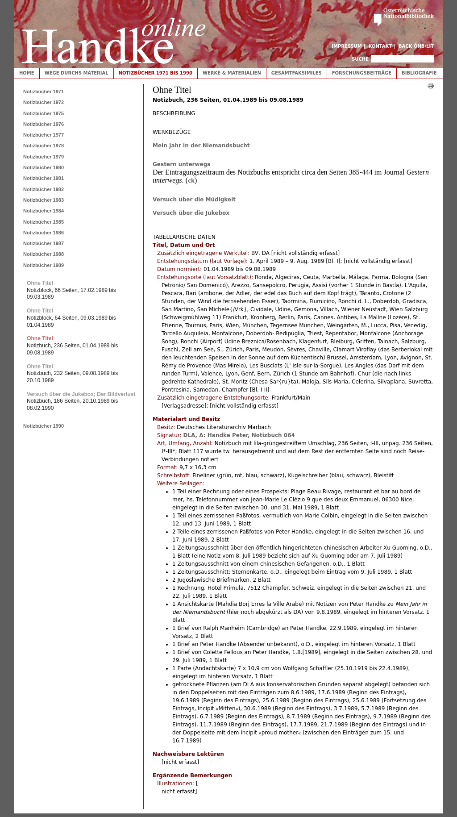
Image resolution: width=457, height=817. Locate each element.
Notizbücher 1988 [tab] (43, 254)
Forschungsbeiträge (361, 73)
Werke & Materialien (232, 73)
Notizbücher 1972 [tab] (43, 102)
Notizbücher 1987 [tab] (43, 243)
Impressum (347, 46)
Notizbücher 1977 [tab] (43, 135)
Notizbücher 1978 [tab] (43, 145)
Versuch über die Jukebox (191, 213)
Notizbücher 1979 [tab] (43, 156)
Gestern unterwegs (181, 164)
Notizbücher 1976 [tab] (43, 124)
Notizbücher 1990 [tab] (43, 426)
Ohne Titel (40, 283)
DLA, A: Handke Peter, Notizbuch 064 (239, 435)
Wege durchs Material (76, 73)
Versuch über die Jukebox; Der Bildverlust (81, 394)
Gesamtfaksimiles (296, 73)
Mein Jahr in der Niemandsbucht (201, 145)
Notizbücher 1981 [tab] (43, 178)
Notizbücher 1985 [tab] (43, 222)
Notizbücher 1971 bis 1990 (155, 73)
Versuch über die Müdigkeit (194, 199)
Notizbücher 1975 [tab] (43, 113)
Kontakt (380, 46)
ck (191, 181)
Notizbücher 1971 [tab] (43, 91)
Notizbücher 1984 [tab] (43, 210)
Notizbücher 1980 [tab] (43, 167)
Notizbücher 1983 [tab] (43, 200)
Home (26, 73)
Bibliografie (419, 73)
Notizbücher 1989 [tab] (43, 265)
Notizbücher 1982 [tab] (43, 189)
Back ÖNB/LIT (416, 46)
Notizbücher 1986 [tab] (43, 232)
